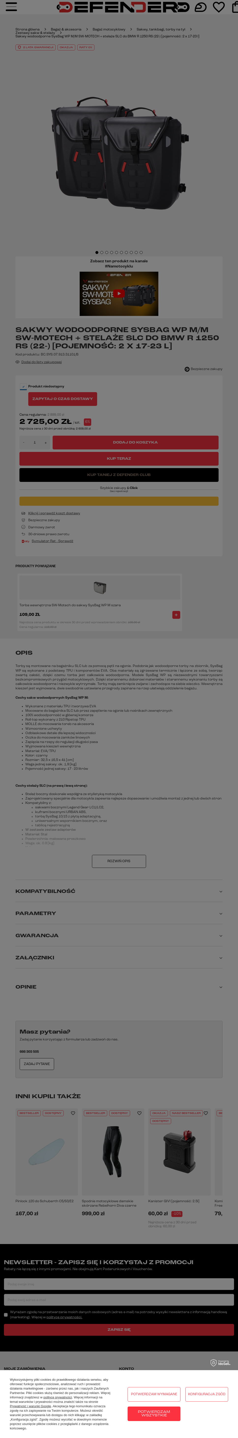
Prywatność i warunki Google (30, 1406)
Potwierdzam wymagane (154, 1394)
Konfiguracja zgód (206, 1394)
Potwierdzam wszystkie (154, 1413)
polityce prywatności (58, 1397)
